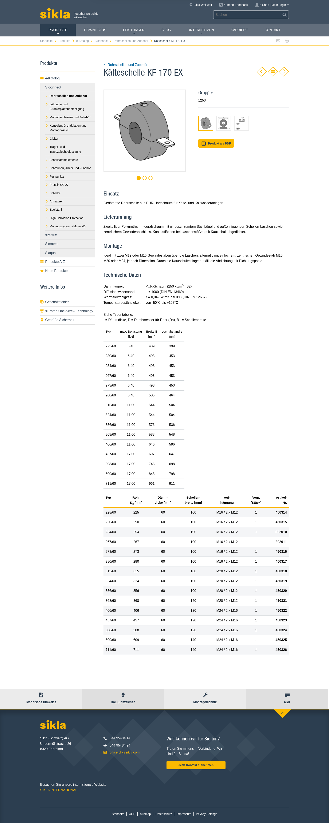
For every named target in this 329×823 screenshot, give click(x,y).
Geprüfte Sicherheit (57, 320)
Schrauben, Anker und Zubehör (68, 168)
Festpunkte (54, 176)
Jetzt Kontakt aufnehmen (196, 765)
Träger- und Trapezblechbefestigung (63, 149)
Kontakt (272, 30)
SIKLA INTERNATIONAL (58, 790)
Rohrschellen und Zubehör (133, 41)
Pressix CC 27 (56, 184)
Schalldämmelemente (61, 160)
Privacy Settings (206, 814)
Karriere (239, 30)
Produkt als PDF (216, 143)
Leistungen (134, 31)
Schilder (52, 193)
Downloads (95, 30)
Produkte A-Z (52, 262)
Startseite (48, 41)
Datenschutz (164, 814)
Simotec (51, 244)
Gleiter (51, 138)
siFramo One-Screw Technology (66, 311)
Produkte (57, 31)
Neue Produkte (54, 271)
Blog (166, 30)
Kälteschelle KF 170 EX (169, 41)
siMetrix (51, 235)
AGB (132, 814)
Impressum (184, 814)
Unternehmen (201, 31)
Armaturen (54, 201)
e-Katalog (84, 41)
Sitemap (145, 814)
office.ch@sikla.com (125, 752)
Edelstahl (53, 209)
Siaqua (50, 253)
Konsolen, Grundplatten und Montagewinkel (65, 128)
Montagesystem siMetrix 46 (65, 226)
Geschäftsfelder (54, 302)
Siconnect (103, 41)
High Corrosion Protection (64, 218)
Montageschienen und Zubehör (68, 117)
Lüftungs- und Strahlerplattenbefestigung (64, 107)
